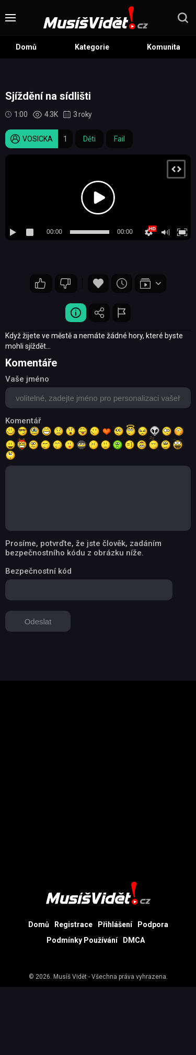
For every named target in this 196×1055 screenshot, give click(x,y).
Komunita (163, 47)
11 (40, 283)
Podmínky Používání (82, 940)
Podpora (152, 924)
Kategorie (92, 47)
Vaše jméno (27, 379)
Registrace (73, 924)
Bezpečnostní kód (38, 571)
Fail (119, 139)
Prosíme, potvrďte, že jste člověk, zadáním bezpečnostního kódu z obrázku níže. (83, 548)
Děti (89, 139)
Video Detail (76, 312)
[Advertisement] (98, 778)
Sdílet (99, 312)
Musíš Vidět (70, 976)
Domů (26, 47)
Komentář (23, 420)
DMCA (134, 940)
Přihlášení (115, 924)
